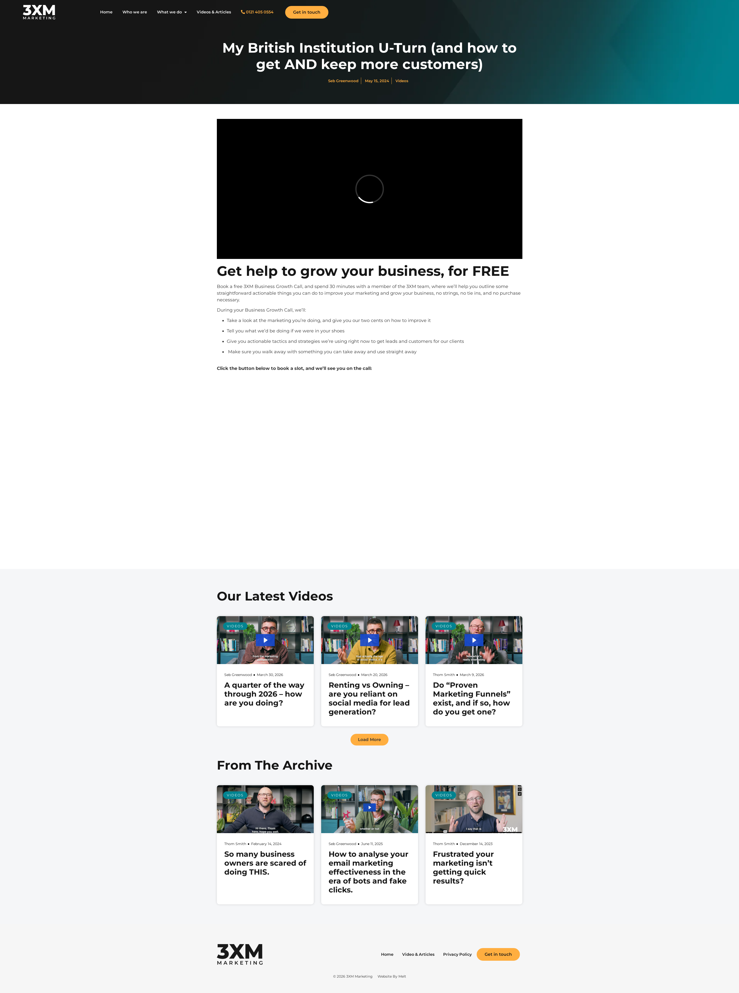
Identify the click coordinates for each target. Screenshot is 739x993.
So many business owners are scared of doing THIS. (265, 863)
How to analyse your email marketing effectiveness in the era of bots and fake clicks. (368, 872)
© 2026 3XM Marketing (353, 976)
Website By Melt (392, 976)
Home (106, 12)
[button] (369, 739)
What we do (172, 12)
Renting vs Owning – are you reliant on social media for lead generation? (369, 698)
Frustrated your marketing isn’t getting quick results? (463, 868)
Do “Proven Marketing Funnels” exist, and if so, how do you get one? (471, 698)
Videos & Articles (214, 12)
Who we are (134, 12)
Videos (401, 80)
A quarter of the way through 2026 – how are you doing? (264, 694)
